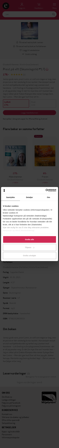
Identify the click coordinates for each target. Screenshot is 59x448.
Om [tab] (48, 197)
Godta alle (29, 239)
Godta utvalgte (29, 255)
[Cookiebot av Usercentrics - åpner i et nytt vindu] (45, 190)
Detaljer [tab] (29, 197)
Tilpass (29, 247)
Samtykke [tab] (10, 197)
